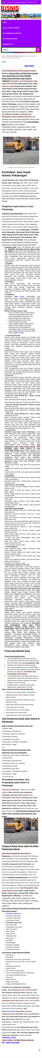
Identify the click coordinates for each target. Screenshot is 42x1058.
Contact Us (10, 2)
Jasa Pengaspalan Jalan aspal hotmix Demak (22, 445)
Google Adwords (21, 2)
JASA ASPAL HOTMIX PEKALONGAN (18, 1040)
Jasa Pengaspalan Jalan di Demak (19, 990)
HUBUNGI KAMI (8, 44)
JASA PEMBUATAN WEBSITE (12, 33)
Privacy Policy (32, 2)
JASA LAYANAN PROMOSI (11, 28)
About (3, 2)
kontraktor (25, 795)
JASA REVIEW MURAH (10, 39)
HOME (5, 22)
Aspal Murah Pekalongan (10, 790)
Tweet (4, 62)
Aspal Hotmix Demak (18, 689)
